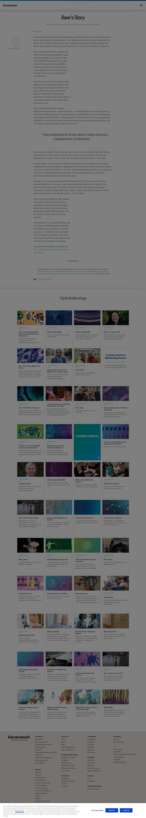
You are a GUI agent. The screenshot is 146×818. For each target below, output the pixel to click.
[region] (73, 810)
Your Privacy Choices (97, 810)
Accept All (126, 810)
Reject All (111, 810)
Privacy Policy (19, 812)
